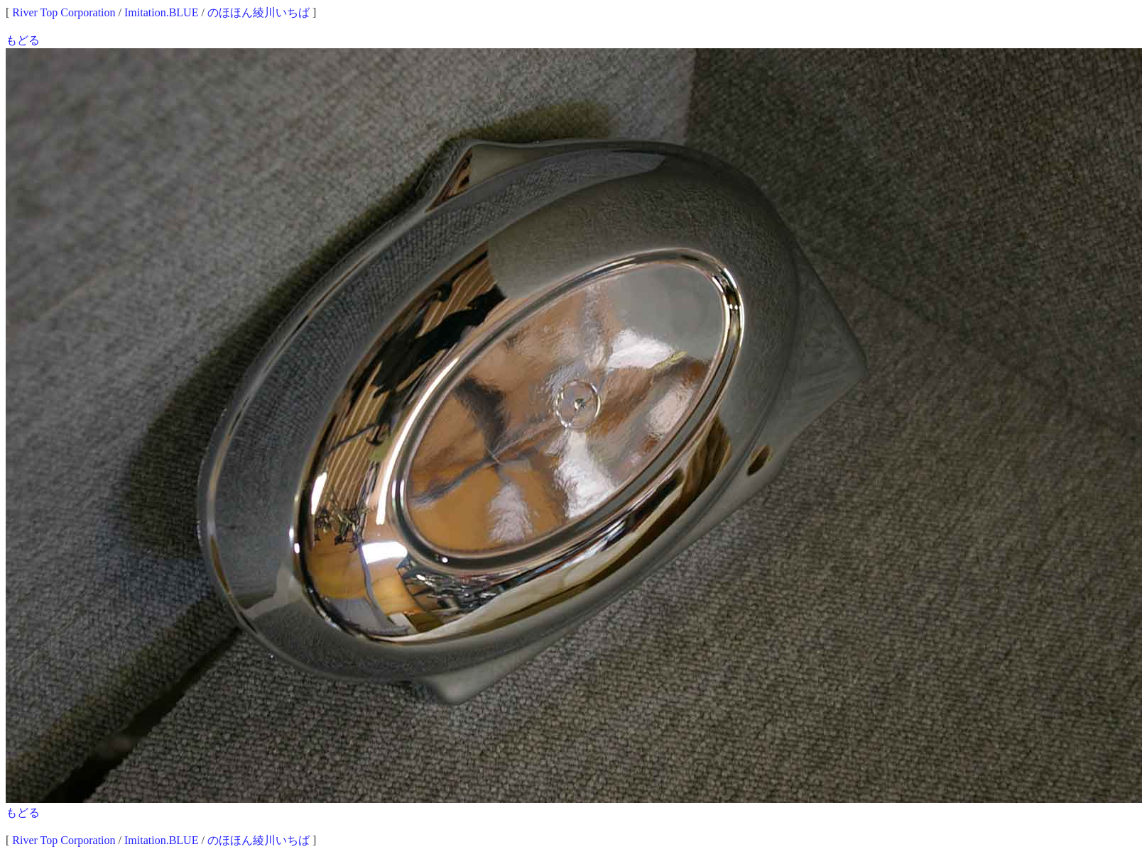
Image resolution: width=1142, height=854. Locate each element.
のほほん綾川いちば (258, 12)
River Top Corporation (63, 12)
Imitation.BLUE (161, 12)
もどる (23, 40)
